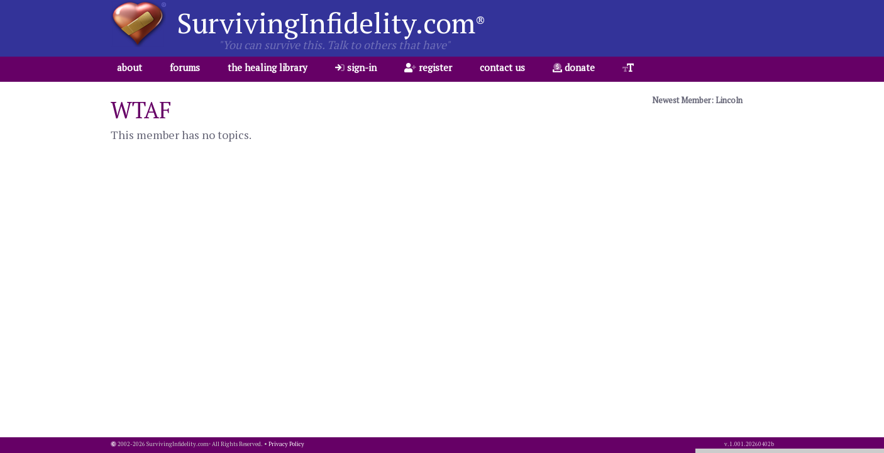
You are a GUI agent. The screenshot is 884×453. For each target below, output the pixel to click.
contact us (502, 67)
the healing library (267, 67)
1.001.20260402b (751, 444)
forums (185, 67)
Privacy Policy (286, 444)
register (428, 67)
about (129, 67)
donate (574, 67)
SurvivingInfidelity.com (331, 23)
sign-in (356, 67)
